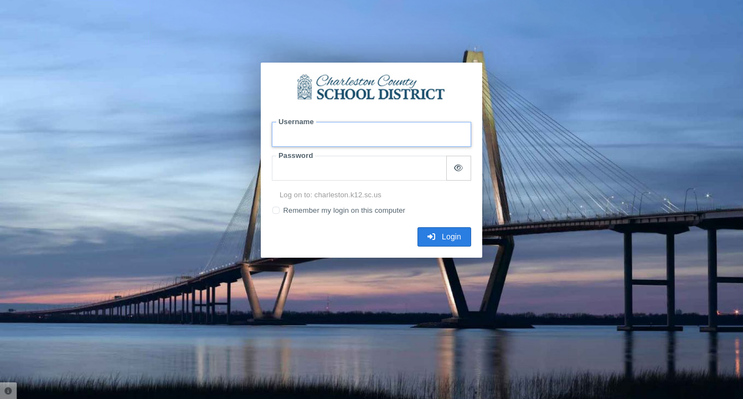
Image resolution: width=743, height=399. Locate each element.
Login (444, 236)
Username (296, 121)
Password (295, 155)
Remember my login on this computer (344, 210)
